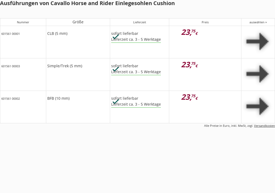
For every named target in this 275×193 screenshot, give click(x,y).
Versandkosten (264, 126)
